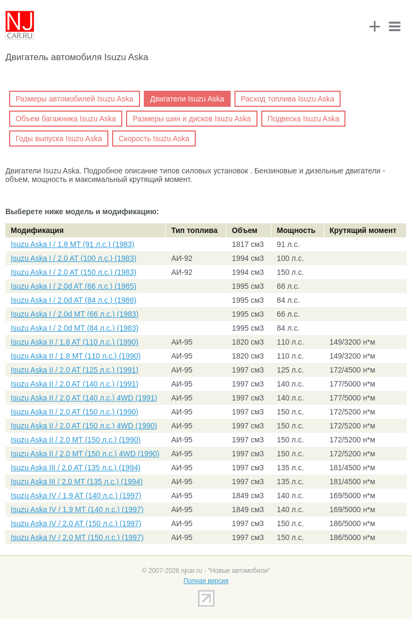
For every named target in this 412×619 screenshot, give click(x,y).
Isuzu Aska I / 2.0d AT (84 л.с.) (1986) (73, 300)
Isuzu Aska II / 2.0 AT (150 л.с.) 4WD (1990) (84, 425)
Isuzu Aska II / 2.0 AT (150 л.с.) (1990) (74, 411)
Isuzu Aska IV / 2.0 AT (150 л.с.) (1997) (76, 523)
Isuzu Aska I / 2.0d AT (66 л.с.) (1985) (73, 286)
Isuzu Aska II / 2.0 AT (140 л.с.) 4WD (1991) (84, 398)
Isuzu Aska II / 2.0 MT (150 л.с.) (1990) (76, 439)
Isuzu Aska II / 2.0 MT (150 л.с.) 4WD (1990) (85, 453)
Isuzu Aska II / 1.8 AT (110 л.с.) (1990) (74, 342)
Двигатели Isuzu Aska (187, 98)
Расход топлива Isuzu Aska (287, 98)
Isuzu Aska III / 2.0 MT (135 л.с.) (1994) (77, 481)
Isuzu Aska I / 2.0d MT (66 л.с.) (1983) (74, 314)
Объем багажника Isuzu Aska (66, 118)
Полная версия (206, 581)
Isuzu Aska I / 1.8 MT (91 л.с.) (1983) (72, 244)
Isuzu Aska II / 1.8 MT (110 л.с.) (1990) (76, 356)
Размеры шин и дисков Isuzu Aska (192, 118)
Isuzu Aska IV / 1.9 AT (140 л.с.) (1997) (76, 495)
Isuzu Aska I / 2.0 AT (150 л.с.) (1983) (73, 272)
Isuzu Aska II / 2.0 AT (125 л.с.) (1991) (74, 370)
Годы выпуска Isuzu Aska (59, 138)
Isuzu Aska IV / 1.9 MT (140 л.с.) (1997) (77, 509)
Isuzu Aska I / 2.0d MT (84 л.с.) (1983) (74, 328)
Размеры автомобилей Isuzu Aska (75, 98)
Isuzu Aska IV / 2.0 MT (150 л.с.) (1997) (77, 537)
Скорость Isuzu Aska (154, 138)
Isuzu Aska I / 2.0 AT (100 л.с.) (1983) (73, 258)
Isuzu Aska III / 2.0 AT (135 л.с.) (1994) (76, 467)
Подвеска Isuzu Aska (304, 118)
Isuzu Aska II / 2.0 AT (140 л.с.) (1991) (74, 384)
